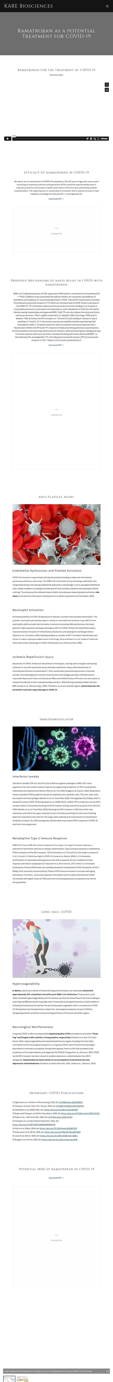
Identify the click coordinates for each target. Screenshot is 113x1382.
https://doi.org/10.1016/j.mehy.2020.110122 (80, 1043)
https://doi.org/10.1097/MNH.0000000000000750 (34, 1054)
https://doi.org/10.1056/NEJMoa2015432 (63, 1062)
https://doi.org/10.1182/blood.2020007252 (58, 1058)
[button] (107, 6)
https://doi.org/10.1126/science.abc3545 (60, 1069)
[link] (28, 6)
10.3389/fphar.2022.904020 (71, 1032)
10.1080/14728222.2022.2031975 (70, 1036)
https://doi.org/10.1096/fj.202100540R (61, 1039)
